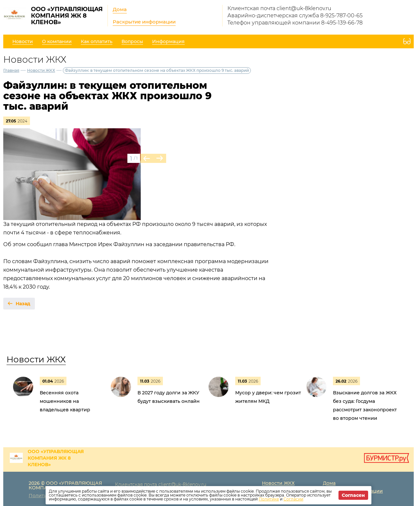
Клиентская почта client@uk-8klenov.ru (279, 8)
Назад (23, 304)
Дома (120, 9)
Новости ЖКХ (41, 70)
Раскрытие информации (144, 22)
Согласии (293, 499)
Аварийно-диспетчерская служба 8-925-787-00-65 (295, 15)
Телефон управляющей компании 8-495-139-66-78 (295, 23)
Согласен (353, 495)
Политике (269, 499)
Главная (11, 70)
